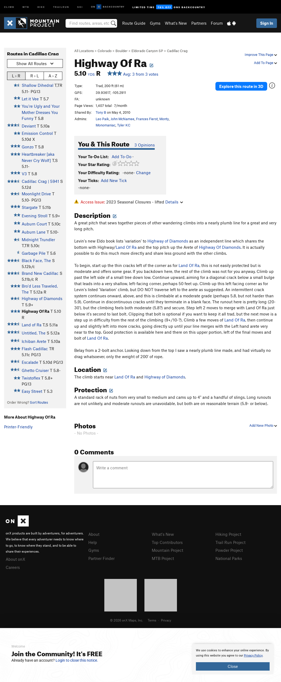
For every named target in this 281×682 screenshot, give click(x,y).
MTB (25, 6)
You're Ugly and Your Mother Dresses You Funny (41, 112)
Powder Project (229, 550)
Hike (41, 6)
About (93, 534)
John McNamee (122, 119)
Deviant (29, 125)
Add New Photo (263, 425)
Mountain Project (167, 550)
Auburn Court (34, 223)
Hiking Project (228, 534)
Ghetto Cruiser (35, 370)
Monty (164, 119)
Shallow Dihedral (37, 85)
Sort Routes (39, 402)
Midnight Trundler (38, 239)
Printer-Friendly (18, 426)
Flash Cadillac (35, 348)
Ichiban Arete (34, 341)
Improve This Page (261, 54)
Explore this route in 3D (241, 86)
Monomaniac (105, 125)
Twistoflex (31, 377)
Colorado (105, 51)
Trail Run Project (230, 542)
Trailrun (61, 6)
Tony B (101, 112)
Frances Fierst (147, 119)
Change (143, 172)
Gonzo (28, 146)
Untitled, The (34, 332)
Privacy (166, 620)
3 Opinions (144, 144)
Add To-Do (121, 156)
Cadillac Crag (177, 51)
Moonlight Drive (36, 193)
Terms (152, 620)
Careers (13, 567)
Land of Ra (31, 324)
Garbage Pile (34, 253)
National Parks (228, 558)
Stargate (30, 207)
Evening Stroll (34, 215)
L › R (16, 75)
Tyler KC (123, 125)
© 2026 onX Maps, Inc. (126, 620)
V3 (24, 173)
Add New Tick (114, 180)
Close (233, 666)
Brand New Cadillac (40, 273)
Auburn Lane (34, 232)
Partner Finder (101, 558)
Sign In (266, 23)
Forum (217, 23)
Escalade (30, 362)
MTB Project (163, 558)
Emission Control (37, 133)
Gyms (155, 23)
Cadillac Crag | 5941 (40, 181)
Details (174, 201)
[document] (233, 659)
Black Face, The (36, 260)
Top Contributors (167, 542)
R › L (34, 75)
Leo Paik (102, 119)
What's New (176, 23)
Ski (80, 6)
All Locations (84, 51)
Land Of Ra (126, 247)
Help (92, 542)
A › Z (53, 75)
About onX (15, 559)
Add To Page (265, 62)
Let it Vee (30, 98)
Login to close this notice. (77, 660)
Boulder (121, 51)
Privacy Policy (253, 655)
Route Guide (134, 23)
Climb (9, 6)
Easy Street (32, 391)
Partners (198, 23)
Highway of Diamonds (42, 298)
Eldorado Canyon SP (147, 51)
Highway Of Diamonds (220, 247)
